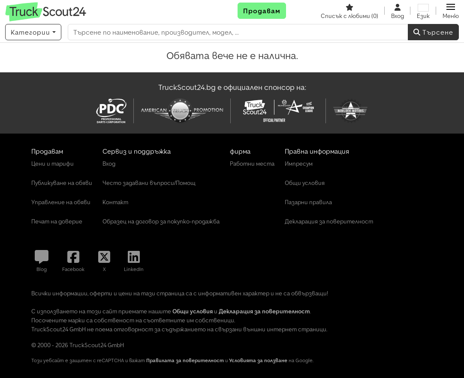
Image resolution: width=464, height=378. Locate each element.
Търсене (433, 32)
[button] (451, 11)
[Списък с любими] (349, 11)
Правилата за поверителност (185, 360)
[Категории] (33, 32)
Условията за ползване (258, 360)
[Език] (423, 11)
